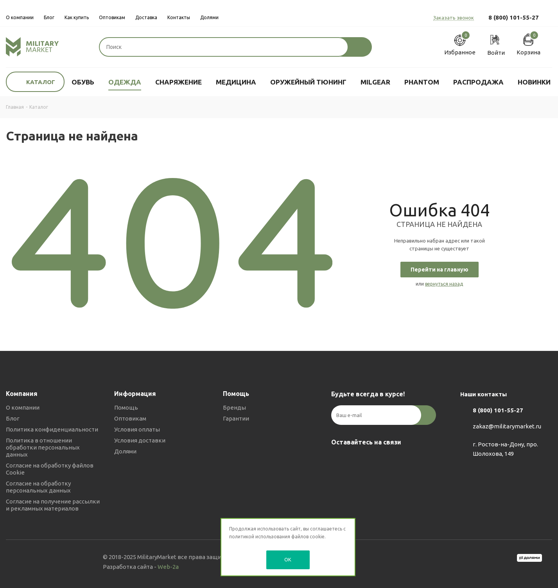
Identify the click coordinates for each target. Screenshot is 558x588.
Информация (135, 393)
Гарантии (236, 418)
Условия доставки (139, 440)
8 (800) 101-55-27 (513, 17)
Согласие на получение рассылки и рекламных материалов (53, 505)
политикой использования (259, 536)
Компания (22, 393)
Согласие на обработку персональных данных (38, 487)
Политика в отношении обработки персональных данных (43, 447)
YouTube (378, 460)
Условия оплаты (137, 429)
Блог (13, 418)
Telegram (358, 460)
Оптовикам (130, 418)
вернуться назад (444, 283)
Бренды (234, 407)
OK (287, 559)
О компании (22, 407)
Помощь (126, 407)
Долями (125, 451)
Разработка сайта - (141, 566)
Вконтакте (339, 460)
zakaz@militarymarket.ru (507, 426)
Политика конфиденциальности (52, 429)
